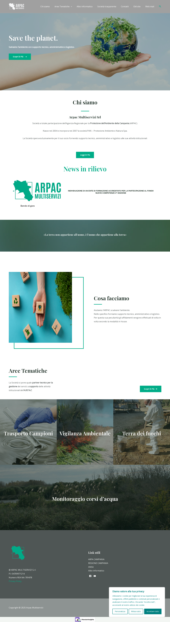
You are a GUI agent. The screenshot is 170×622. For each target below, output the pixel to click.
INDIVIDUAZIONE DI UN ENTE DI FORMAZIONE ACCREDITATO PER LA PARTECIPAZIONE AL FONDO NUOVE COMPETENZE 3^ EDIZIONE (111, 192)
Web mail (150, 6)
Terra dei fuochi (141, 433)
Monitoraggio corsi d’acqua (85, 498)
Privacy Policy (15, 581)
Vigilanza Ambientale (85, 433)
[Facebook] (90, 576)
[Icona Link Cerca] (160, 6)
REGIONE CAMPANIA (98, 563)
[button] (20, 57)
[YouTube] (95, 576)
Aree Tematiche (67, 6)
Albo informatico (88, 6)
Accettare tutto (153, 611)
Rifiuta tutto (136, 611)
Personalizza (120, 611)
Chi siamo (49, 6)
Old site (138, 6)
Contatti (126, 6)
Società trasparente (109, 6)
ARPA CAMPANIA (96, 559)
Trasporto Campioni (28, 433)
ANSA (91, 567)
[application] (74, 6)
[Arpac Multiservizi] (16, 6)
